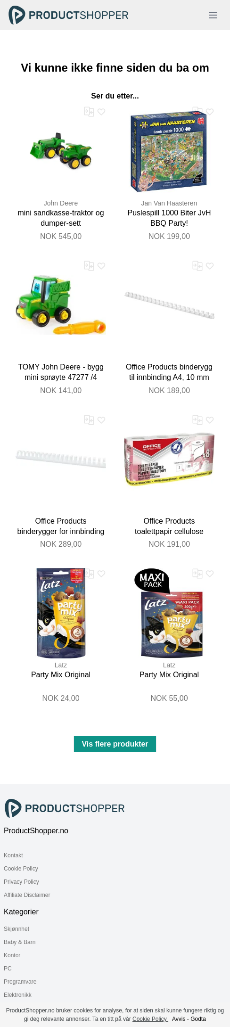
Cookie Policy (21, 868)
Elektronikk (18, 995)
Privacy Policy (21, 882)
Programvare (20, 981)
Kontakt (13, 855)
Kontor (12, 955)
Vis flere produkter (115, 744)
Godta (198, 1019)
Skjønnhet (16, 929)
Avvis (178, 1019)
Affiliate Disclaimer (27, 895)
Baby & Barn (19, 942)
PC (8, 968)
